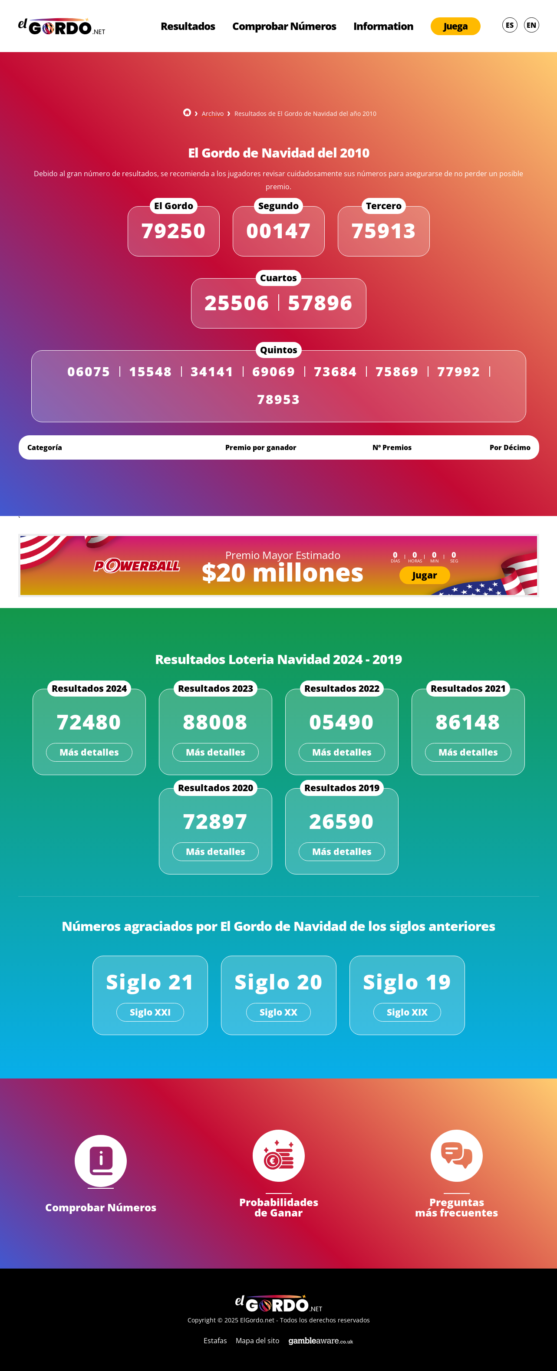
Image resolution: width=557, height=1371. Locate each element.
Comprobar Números (284, 26)
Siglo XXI (150, 1012)
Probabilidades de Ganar (278, 1206)
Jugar (424, 575)
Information (383, 26)
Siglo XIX (407, 1012)
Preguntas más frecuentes (456, 1206)
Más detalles (89, 752)
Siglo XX (278, 1012)
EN (531, 25)
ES (510, 25)
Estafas (215, 1340)
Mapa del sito (258, 1340)
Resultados (188, 26)
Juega (456, 26)
